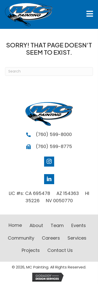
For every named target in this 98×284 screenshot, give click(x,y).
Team (57, 225)
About (36, 225)
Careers (51, 238)
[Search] (49, 71)
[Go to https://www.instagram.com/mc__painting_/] (49, 162)
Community (21, 238)
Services (77, 238)
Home (15, 225)
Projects (31, 250)
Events (78, 225)
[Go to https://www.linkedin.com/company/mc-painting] (49, 179)
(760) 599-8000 (54, 134)
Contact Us (60, 250)
